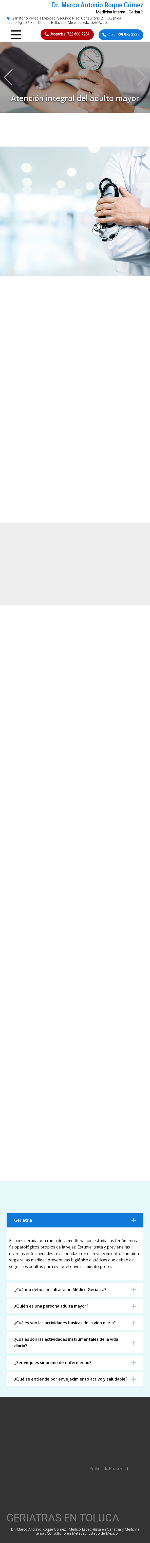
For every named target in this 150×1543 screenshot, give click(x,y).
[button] (8, 77)
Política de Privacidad (108, 1468)
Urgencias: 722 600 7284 (67, 34)
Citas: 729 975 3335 (120, 34)
